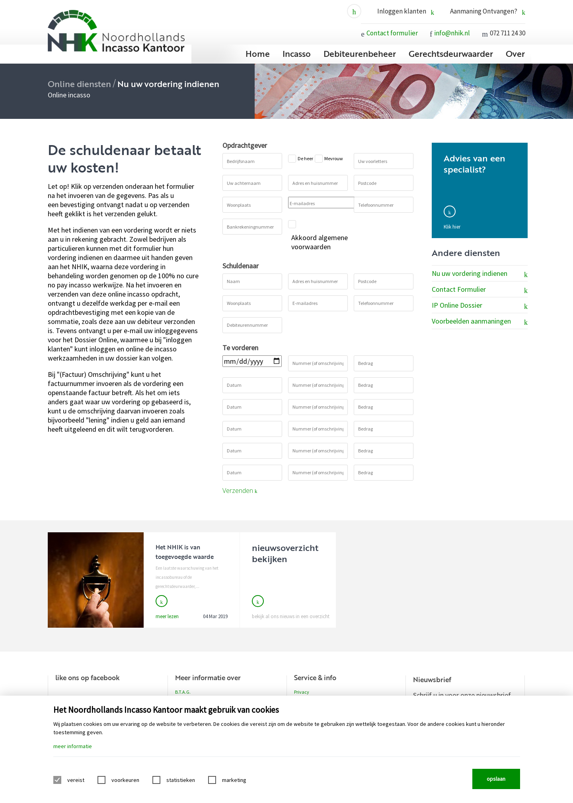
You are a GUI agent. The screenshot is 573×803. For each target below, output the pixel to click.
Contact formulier (392, 33)
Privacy (301, 692)
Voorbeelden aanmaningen (480, 321)
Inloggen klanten (405, 11)
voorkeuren (125, 780)
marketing (234, 780)
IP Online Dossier (480, 306)
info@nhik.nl (452, 33)
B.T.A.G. (183, 692)
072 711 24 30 (507, 33)
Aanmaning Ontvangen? (487, 11)
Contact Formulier (480, 290)
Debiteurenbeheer (360, 53)
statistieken (180, 780)
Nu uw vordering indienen (480, 274)
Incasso (297, 53)
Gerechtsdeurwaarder (451, 53)
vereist (75, 780)
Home (258, 53)
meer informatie (72, 746)
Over (515, 53)
